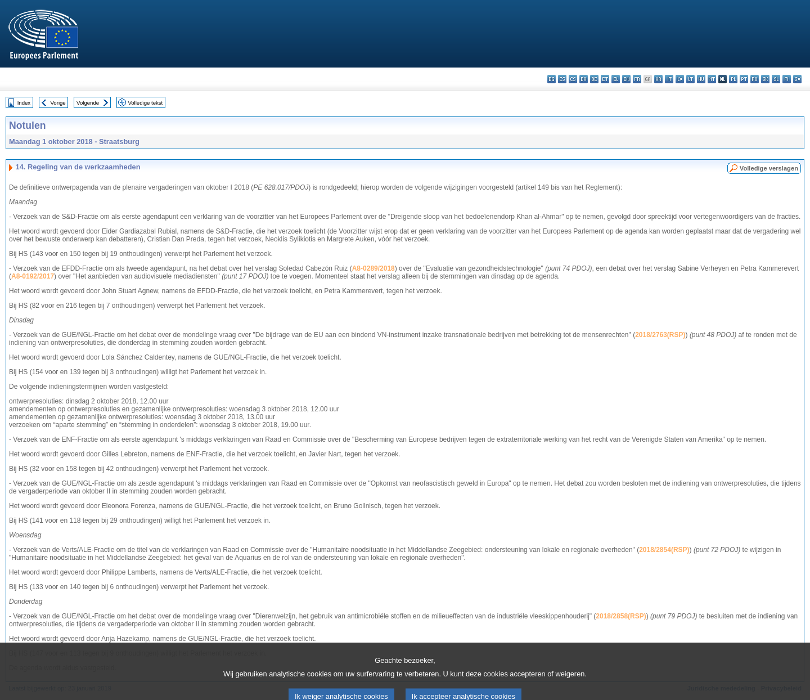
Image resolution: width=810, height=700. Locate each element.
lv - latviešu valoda (680, 79)
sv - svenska (797, 79)
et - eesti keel (605, 79)
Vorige (58, 103)
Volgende (87, 103)
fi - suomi (786, 79)
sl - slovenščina (776, 79)
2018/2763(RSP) (660, 335)
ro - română (754, 79)
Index (23, 103)
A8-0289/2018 (373, 268)
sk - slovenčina (765, 79)
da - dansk (583, 79)
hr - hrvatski (658, 79)
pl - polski (733, 79)
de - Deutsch (594, 79)
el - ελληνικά (615, 79)
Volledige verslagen (769, 168)
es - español (562, 79)
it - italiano (669, 79)
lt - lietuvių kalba (690, 79)
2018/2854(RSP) (664, 550)
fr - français (637, 79)
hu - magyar (701, 79)
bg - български (551, 79)
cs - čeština (573, 79)
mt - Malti (712, 79)
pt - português (744, 79)
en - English (626, 79)
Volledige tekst (145, 103)
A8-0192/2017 (32, 276)
